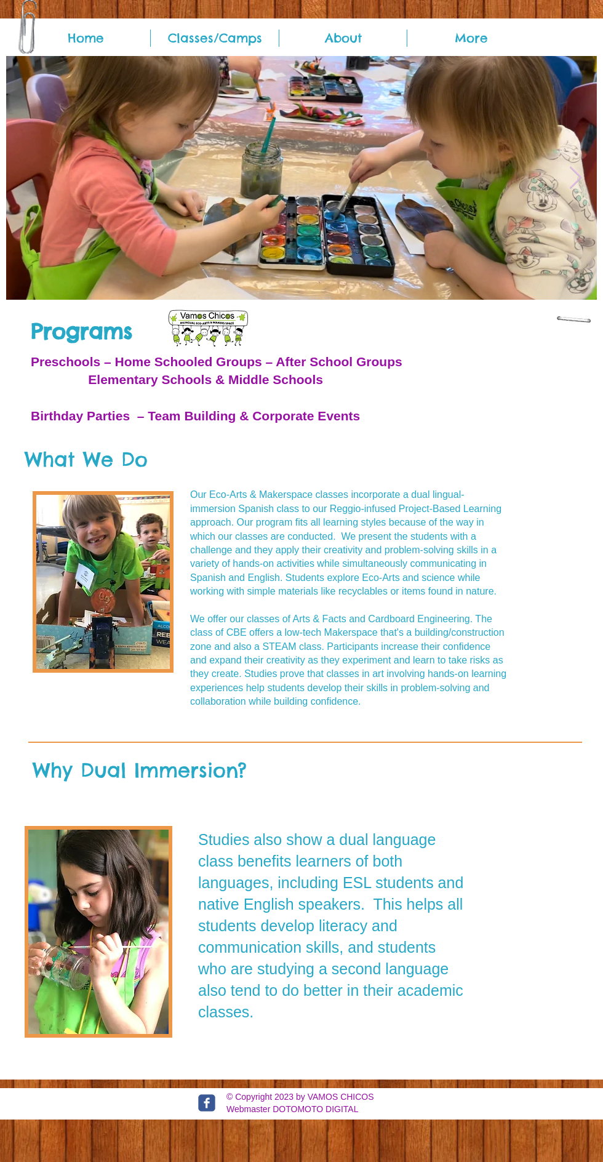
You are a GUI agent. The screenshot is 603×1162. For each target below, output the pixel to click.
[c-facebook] (206, 1103)
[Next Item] (576, 178)
